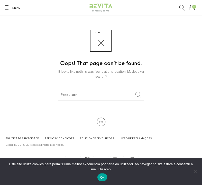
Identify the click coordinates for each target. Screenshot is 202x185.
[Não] (195, 171)
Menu (16, 8)
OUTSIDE (23, 144)
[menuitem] (22, 138)
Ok (102, 177)
